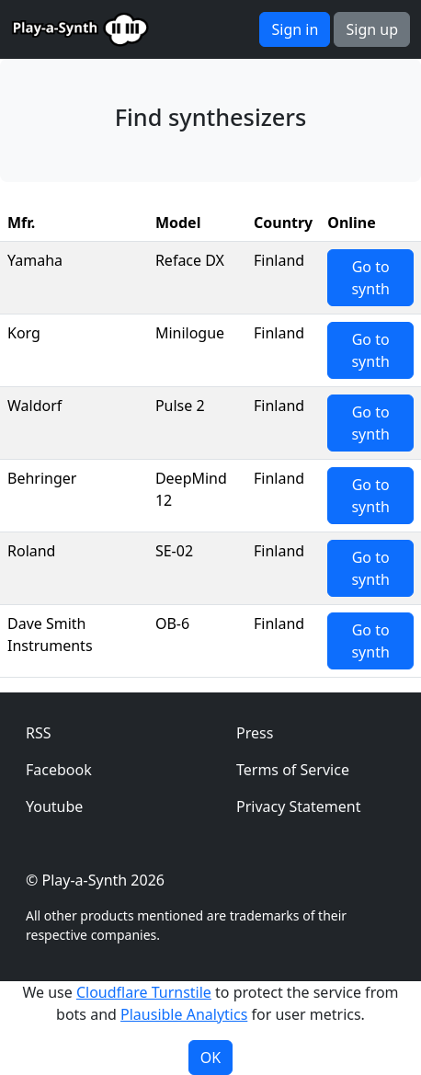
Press (254, 733)
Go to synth (370, 278)
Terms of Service (292, 770)
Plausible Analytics (183, 1014)
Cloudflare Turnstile (143, 992)
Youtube (54, 806)
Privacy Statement (298, 806)
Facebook (59, 770)
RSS (38, 733)
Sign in (294, 29)
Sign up (372, 29)
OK (210, 1057)
